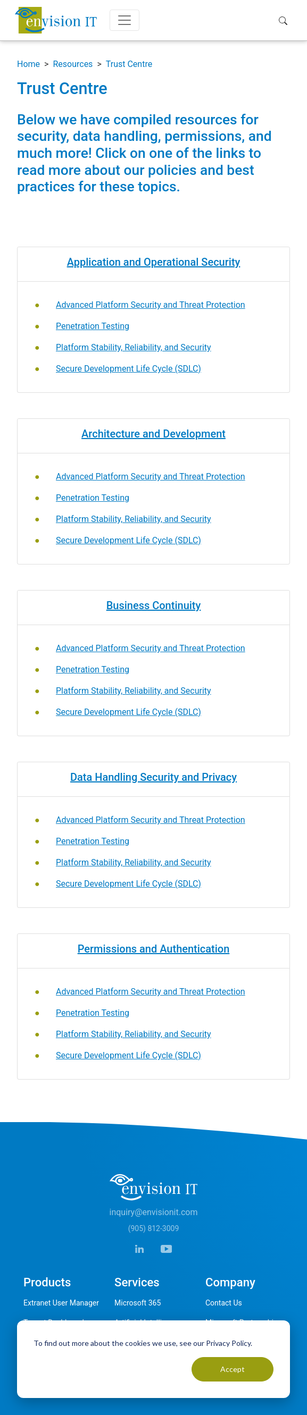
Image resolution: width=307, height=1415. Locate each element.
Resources (73, 64)
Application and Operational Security (153, 262)
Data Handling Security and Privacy (153, 777)
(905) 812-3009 (153, 1228)
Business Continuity (153, 605)
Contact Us (223, 1303)
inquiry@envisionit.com (154, 1212)
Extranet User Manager (61, 1303)
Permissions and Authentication (154, 948)
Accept (232, 1369)
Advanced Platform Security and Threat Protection (150, 305)
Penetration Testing (92, 326)
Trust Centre (129, 64)
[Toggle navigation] (124, 20)
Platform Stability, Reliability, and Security (133, 347)
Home (28, 64)
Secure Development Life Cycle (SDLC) (128, 369)
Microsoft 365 (137, 1303)
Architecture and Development (153, 433)
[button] (285, 20)
